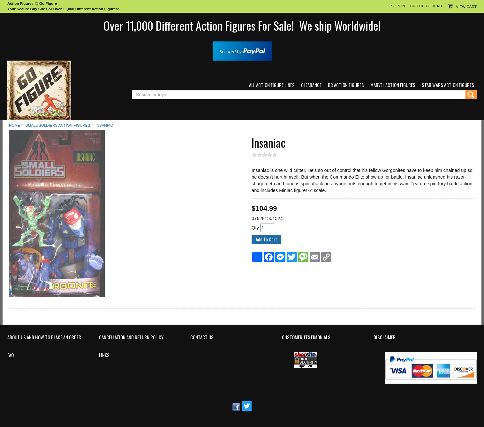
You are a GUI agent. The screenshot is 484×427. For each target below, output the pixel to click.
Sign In (398, 6)
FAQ (10, 355)
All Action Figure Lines (272, 85)
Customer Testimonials (306, 337)
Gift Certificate (426, 6)
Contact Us (202, 337)
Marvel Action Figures (392, 85)
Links (104, 355)
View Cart (466, 6)
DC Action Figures (346, 85)
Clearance (311, 85)
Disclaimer (385, 337)
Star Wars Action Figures (448, 85)
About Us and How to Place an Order (44, 337)
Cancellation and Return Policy (131, 337)
